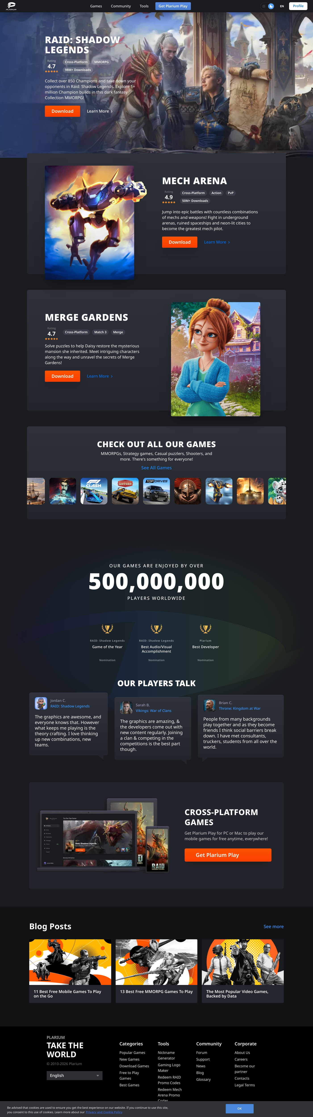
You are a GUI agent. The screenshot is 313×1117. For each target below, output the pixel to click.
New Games (129, 1059)
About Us (242, 1052)
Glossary (203, 1079)
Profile (298, 6)
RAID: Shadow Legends (70, 706)
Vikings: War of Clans (153, 710)
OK (240, 1108)
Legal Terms (245, 1085)
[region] (156, 1109)
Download (62, 111)
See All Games (156, 468)
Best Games (129, 1085)
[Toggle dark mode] (267, 6)
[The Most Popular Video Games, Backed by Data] (243, 971)
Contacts (242, 1078)
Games (96, 6)
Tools (144, 6)
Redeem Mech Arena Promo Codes (170, 1095)
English (57, 1075)
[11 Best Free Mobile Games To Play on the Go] (70, 971)
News (200, 1066)
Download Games (134, 1066)
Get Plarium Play (173, 6)
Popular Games (132, 1052)
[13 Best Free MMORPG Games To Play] (157, 968)
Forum (201, 1052)
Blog (200, 1072)
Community (121, 6)
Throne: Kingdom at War (240, 708)
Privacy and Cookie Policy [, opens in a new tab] (104, 1112)
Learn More (98, 111)
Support (203, 1059)
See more (274, 926)
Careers (241, 1059)
